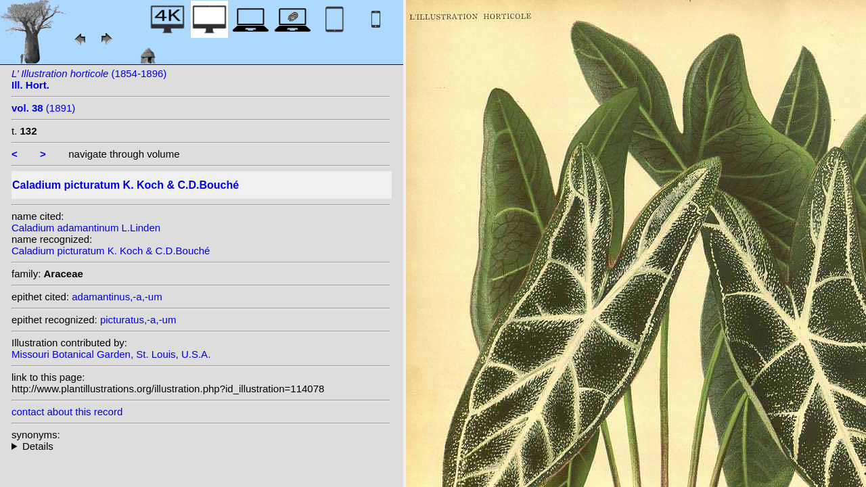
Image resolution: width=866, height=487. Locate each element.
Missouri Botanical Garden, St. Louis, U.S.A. (111, 354)
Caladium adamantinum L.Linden (86, 227)
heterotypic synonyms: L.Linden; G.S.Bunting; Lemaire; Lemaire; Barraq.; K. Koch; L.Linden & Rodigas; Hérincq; (201, 446)
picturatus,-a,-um (138, 319)
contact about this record (67, 411)
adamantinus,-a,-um (117, 296)
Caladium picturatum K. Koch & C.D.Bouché (111, 250)
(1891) (43, 108)
